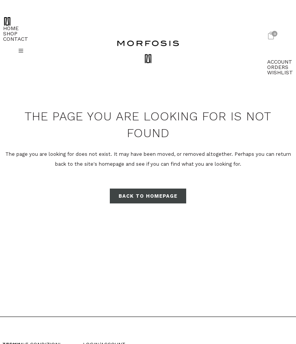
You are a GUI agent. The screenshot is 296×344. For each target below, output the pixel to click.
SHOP (10, 33)
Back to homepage (148, 196)
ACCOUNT (279, 62)
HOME (11, 28)
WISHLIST (280, 72)
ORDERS (277, 67)
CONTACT (15, 39)
